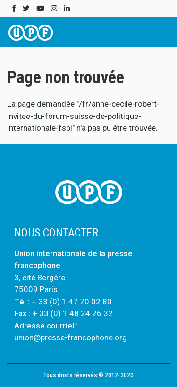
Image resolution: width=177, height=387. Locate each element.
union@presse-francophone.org (70, 337)
